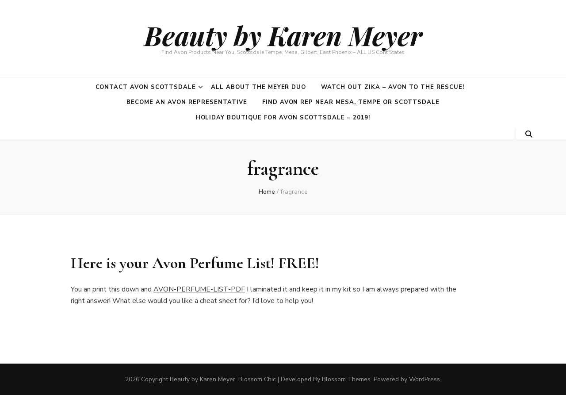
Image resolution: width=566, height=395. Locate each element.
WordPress (424, 379)
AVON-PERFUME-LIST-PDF (199, 289)
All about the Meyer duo (258, 87)
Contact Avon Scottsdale (146, 87)
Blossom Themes (346, 379)
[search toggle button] (528, 134)
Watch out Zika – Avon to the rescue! (392, 87)
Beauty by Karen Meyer (283, 35)
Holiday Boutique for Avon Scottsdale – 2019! (283, 118)
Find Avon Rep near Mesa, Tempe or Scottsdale (351, 102)
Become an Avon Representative (186, 102)
